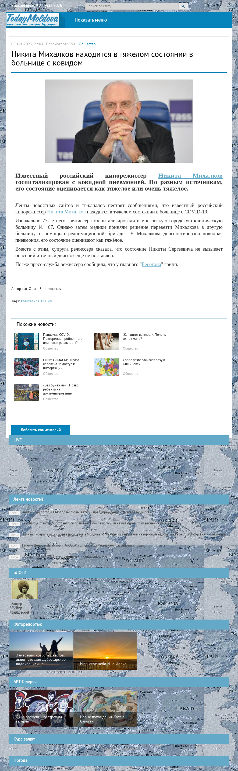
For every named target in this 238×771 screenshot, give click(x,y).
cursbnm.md (131, 748)
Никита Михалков (190, 175)
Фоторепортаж (27, 624)
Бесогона (151, 264)
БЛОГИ (19, 573)
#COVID (47, 301)
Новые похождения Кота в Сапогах (102, 719)
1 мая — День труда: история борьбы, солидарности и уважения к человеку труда (76, 546)
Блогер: (20, 608)
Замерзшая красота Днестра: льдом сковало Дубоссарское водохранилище (41, 659)
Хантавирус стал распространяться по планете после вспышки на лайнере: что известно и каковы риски (94, 523)
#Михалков (30, 301)
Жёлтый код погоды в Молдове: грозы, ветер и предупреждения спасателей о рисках (80, 512)
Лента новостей (28, 499)
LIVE (17, 440)
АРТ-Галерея (25, 682)
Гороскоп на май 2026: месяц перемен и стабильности (56, 557)
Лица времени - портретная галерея (39, 719)
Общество (87, 44)
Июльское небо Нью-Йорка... (104, 664)
